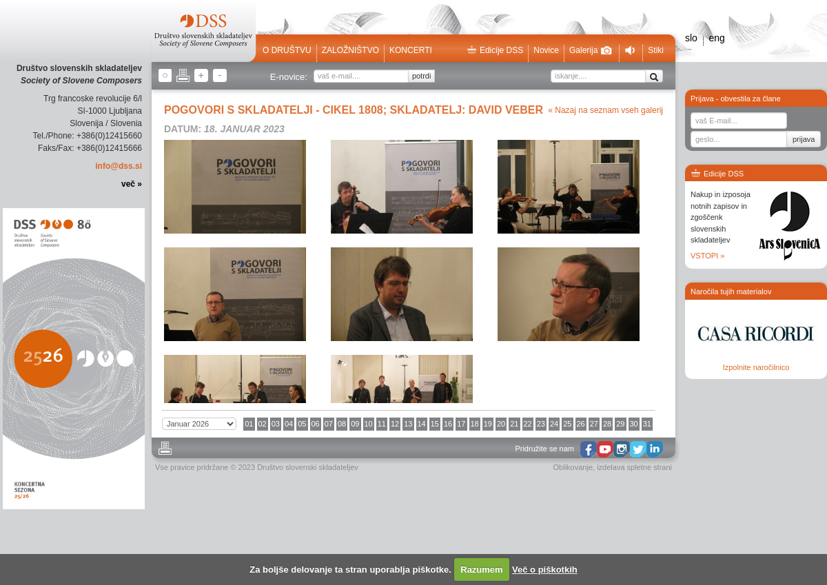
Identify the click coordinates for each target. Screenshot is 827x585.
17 (461, 424)
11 (382, 424)
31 (647, 424)
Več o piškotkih (545, 569)
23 (541, 424)
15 (435, 424)
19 (488, 424)
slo (691, 37)
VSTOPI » (707, 256)
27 (594, 424)
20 (501, 424)
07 (329, 424)
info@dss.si (118, 166)
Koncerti (410, 50)
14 (422, 424)
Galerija (590, 50)
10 (369, 424)
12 (395, 424)
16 (448, 424)
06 (316, 424)
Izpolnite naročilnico (756, 367)
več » (131, 184)
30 (634, 424)
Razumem (481, 569)
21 (514, 424)
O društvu (287, 50)
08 (342, 424)
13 (408, 424)
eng (716, 37)
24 (554, 424)
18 (475, 424)
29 (620, 424)
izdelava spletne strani (634, 467)
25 (567, 424)
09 (355, 424)
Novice (546, 50)
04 (289, 424)
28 (607, 424)
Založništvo (350, 50)
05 (302, 424)
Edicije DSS (495, 50)
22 (528, 424)
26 (581, 424)
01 (249, 424)
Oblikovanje (573, 467)
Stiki (656, 50)
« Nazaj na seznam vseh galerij (605, 110)
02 (262, 424)
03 (276, 424)
